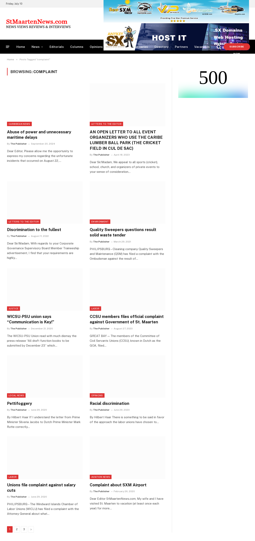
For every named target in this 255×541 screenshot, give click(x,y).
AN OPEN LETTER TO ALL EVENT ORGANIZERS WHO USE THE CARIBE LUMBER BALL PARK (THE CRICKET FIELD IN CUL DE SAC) (126, 140)
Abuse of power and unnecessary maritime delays (39, 135)
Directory (161, 46)
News (36, 46)
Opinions (96, 46)
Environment (100, 221)
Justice (13, 308)
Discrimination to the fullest (34, 229)
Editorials (57, 46)
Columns (76, 46)
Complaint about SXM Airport (118, 485)
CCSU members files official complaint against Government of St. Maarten (127, 319)
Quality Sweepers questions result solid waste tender (123, 232)
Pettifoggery (19, 403)
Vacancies (202, 46)
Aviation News (100, 477)
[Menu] (7, 47)
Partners (181, 46)
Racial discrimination (109, 403)
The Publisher (18, 143)
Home (20, 46)
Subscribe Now (236, 47)
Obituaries (140, 46)
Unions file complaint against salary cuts (41, 488)
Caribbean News (19, 124)
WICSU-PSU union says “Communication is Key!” (30, 319)
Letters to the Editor (117, 47)
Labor (95, 308)
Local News (16, 395)
